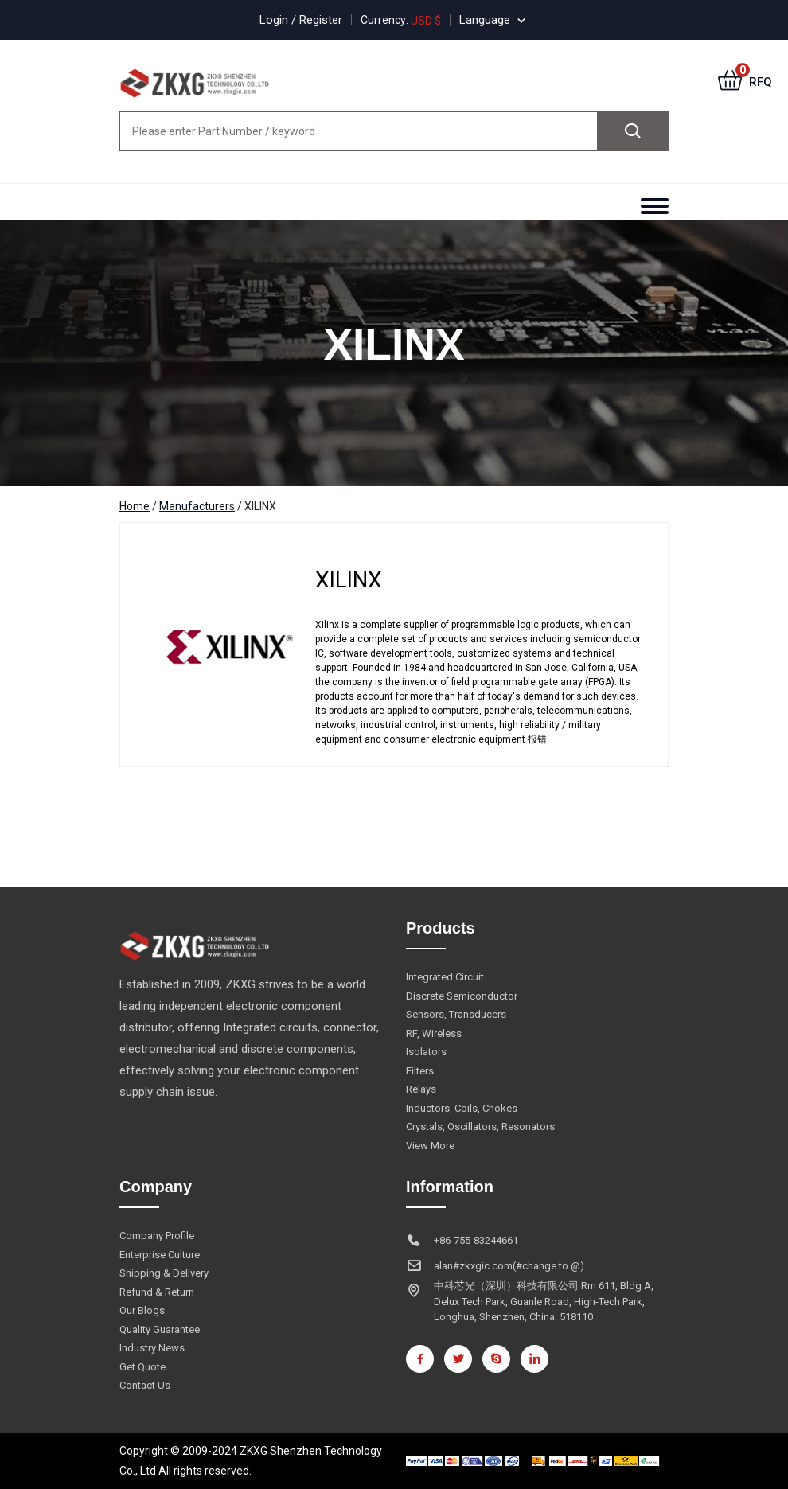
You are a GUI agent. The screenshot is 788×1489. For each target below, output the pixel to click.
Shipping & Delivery (164, 1273)
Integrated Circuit (445, 977)
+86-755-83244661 (476, 1240)
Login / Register (300, 20)
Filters (420, 1071)
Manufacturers (197, 506)
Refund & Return (156, 1292)
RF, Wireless (434, 1033)
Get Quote (142, 1367)
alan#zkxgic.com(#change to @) (509, 1266)
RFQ (745, 82)
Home (134, 506)
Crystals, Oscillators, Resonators (480, 1126)
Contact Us (144, 1385)
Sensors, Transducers (456, 1014)
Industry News (152, 1348)
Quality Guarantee (159, 1329)
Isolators (426, 1052)
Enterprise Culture (159, 1255)
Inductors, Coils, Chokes (461, 1108)
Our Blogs (142, 1310)
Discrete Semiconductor (461, 996)
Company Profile (156, 1235)
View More (430, 1146)
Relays (421, 1089)
